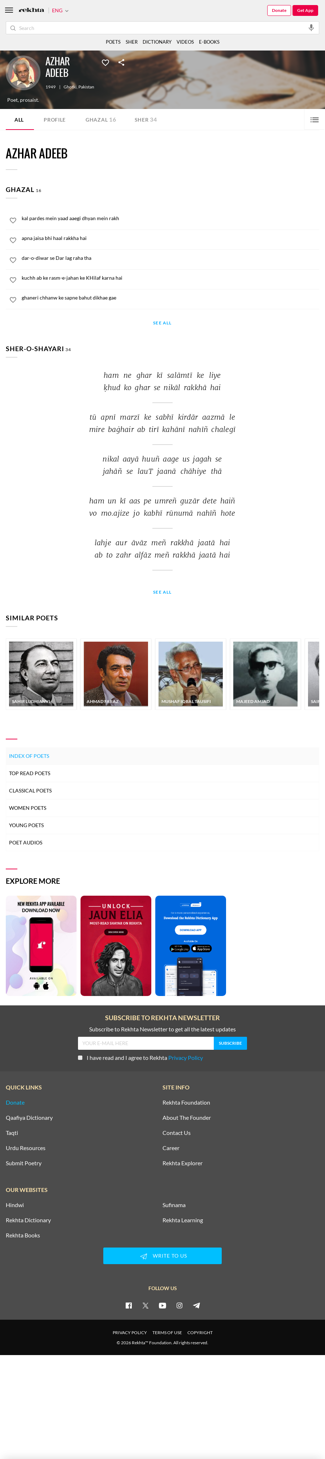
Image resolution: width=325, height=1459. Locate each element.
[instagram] (179, 1305)
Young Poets (26, 825)
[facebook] (128, 1305)
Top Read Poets (29, 773)
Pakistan (86, 87)
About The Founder (186, 1118)
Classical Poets (30, 790)
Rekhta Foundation (186, 1102)
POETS (113, 42)
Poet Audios (25, 842)
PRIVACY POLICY (130, 1332)
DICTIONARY (157, 42)
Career (170, 1148)
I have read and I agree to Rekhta (140, 1057)
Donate (279, 10)
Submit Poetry (24, 1163)
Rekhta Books (23, 1235)
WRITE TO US (162, 1256)
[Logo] (31, 10)
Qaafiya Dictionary (29, 1118)
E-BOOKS (209, 42)
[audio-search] (311, 27)
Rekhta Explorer (182, 1163)
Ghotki (70, 87)
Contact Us (176, 1133)
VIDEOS (185, 42)
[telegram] (196, 1305)
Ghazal (101, 119)
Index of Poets (29, 756)
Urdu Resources (26, 1148)
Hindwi (15, 1205)
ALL (19, 120)
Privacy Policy (185, 1057)
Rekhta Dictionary (28, 1220)
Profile (55, 120)
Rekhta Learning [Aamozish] (182, 1220)
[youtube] (162, 1305)
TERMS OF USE (167, 1332)
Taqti (12, 1133)
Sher (146, 119)
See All (162, 323)
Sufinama (174, 1205)
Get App (305, 10)
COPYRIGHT (200, 1332)
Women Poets (27, 808)
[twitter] (145, 1305)
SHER (132, 42)
